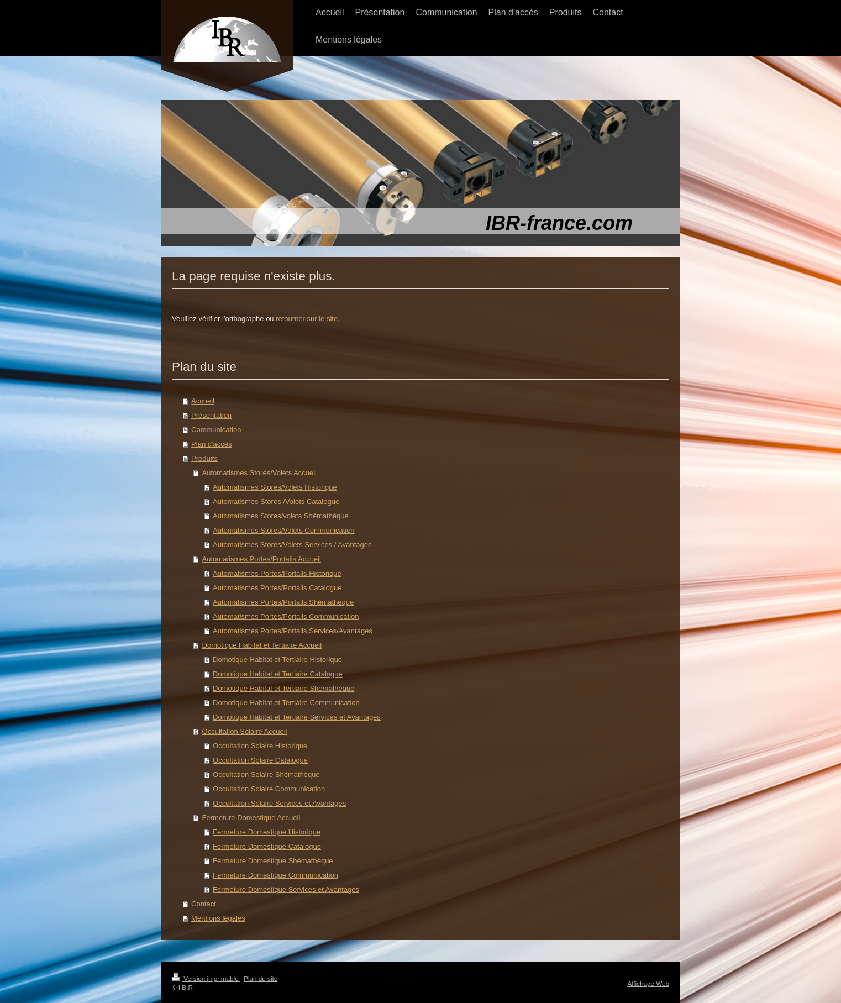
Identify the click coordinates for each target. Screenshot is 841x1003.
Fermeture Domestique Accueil (251, 817)
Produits (204, 458)
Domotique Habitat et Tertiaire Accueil (262, 645)
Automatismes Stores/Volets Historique (275, 487)
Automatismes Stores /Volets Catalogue (276, 501)
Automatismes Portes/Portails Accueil (261, 559)
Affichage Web (648, 983)
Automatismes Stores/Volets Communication (284, 530)
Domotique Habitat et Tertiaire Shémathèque (283, 688)
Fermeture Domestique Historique (266, 832)
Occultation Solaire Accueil (244, 731)
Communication (216, 430)
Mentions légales (218, 918)
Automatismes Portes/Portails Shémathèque (283, 602)
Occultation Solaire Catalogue (260, 760)
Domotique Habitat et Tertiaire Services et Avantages (297, 717)
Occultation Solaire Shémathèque (266, 774)
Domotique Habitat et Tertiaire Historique (277, 659)
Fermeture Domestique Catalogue (267, 846)
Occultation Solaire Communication (269, 789)
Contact (203, 904)
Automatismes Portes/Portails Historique (277, 573)
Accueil (202, 401)
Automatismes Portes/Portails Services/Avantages (292, 631)
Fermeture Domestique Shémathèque (273, 861)
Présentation (211, 415)
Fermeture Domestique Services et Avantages (286, 889)
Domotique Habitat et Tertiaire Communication (286, 703)
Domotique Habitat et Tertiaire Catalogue (278, 674)
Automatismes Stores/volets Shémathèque (281, 516)
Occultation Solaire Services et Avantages (279, 803)
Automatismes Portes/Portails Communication (286, 616)
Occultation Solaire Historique (260, 746)
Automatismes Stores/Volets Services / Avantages (292, 544)
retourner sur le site (307, 318)
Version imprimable (206, 978)
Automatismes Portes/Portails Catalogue (277, 588)
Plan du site (260, 978)
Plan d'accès (211, 444)
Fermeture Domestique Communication (275, 875)
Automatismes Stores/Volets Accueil (259, 473)
